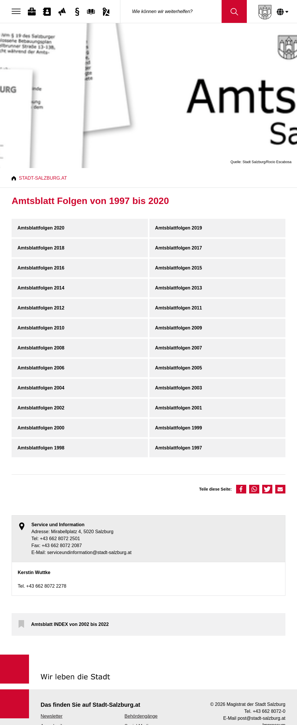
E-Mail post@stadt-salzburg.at (254, 718)
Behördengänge (140, 716)
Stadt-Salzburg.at (43, 178)
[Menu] (17, 11)
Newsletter (52, 716)
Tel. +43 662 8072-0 (264, 711)
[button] (241, 489)
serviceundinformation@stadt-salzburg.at (89, 552)
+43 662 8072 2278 (46, 586)
